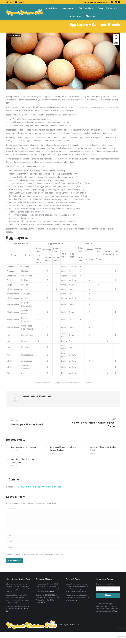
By (63, 383)
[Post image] (7, 447)
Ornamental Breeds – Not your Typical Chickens (63, 448)
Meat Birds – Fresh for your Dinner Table (22, 461)
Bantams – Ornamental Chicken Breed (103, 448)
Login (9, 2)
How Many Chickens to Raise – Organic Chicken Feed (38, 487)
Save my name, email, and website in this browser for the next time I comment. (35, 554)
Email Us (19, 2)
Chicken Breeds (14, 35)
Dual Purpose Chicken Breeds (23, 447)
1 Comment (88, 383)
